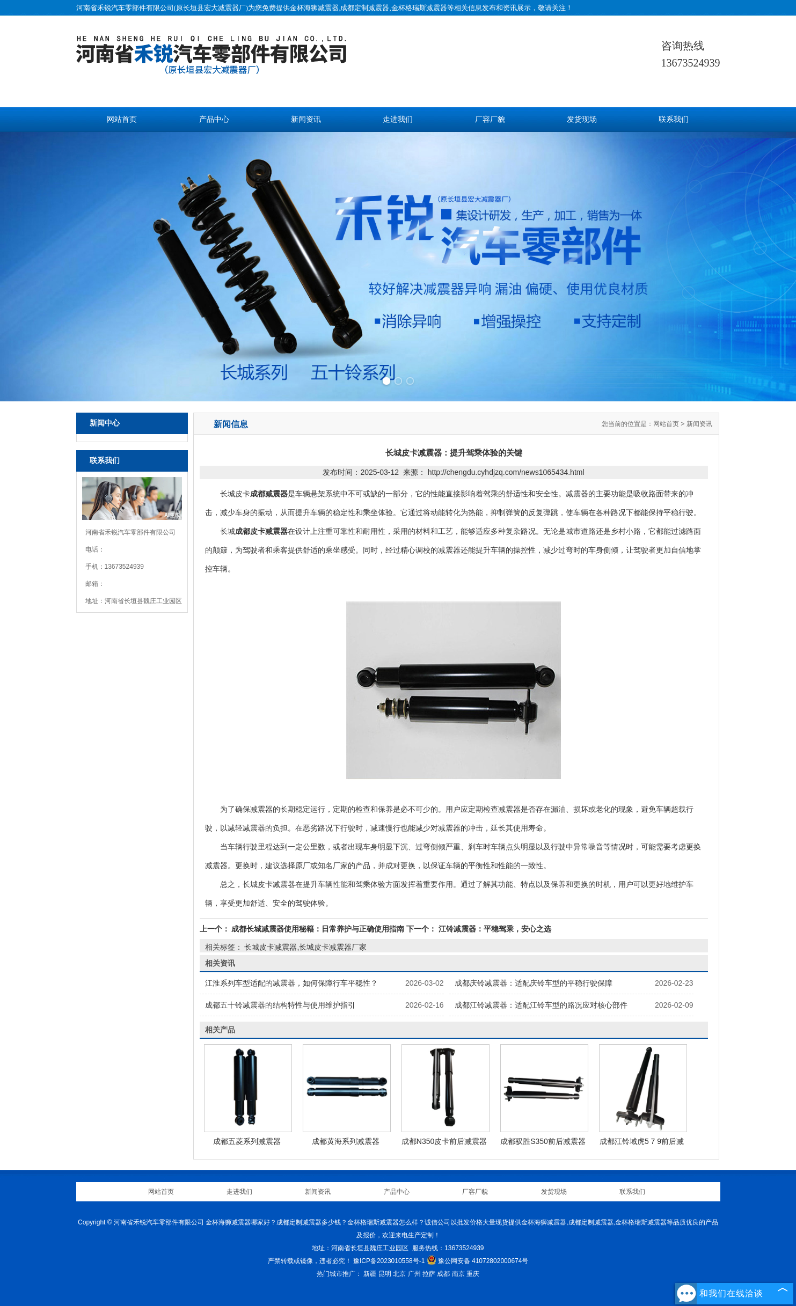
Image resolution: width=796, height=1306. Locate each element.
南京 (458, 1274)
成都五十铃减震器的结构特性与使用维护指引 (280, 1005)
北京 (399, 1274)
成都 (443, 1274)
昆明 (384, 1274)
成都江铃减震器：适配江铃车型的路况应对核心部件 (541, 1005)
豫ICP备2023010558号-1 (389, 1261)
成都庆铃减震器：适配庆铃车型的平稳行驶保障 (533, 983)
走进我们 (398, 119)
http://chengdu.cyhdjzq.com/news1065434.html (506, 472)
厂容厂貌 (490, 119)
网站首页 (122, 119)
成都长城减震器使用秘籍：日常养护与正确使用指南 (318, 929)
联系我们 (674, 119)
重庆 (472, 1274)
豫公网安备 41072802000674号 (478, 1261)
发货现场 (582, 119)
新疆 (369, 1274)
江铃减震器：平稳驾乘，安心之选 (493, 929)
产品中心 (214, 119)
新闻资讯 (306, 119)
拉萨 (428, 1274)
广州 (414, 1274)
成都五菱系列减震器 (247, 1141)
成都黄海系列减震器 (345, 1141)
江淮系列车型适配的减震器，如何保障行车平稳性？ (291, 983)
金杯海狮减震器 (314, 8)
